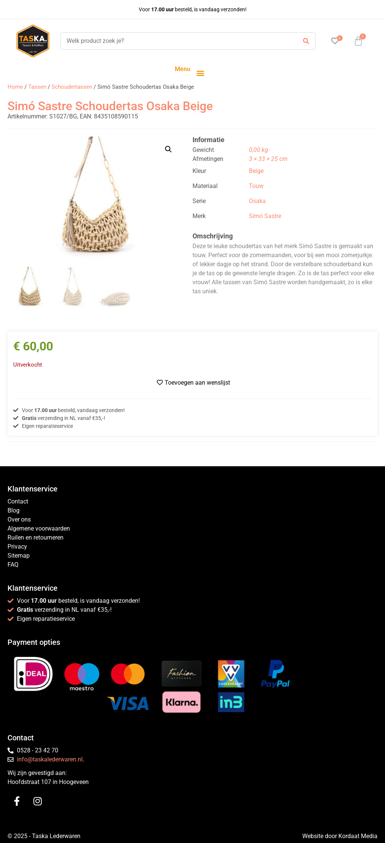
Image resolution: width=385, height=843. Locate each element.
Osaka (257, 201)
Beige (256, 170)
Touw (256, 186)
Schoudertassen (72, 86)
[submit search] (306, 41)
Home (15, 86)
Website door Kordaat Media (339, 836)
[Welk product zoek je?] (177, 41)
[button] (200, 73)
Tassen (37, 86)
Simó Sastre (265, 216)
